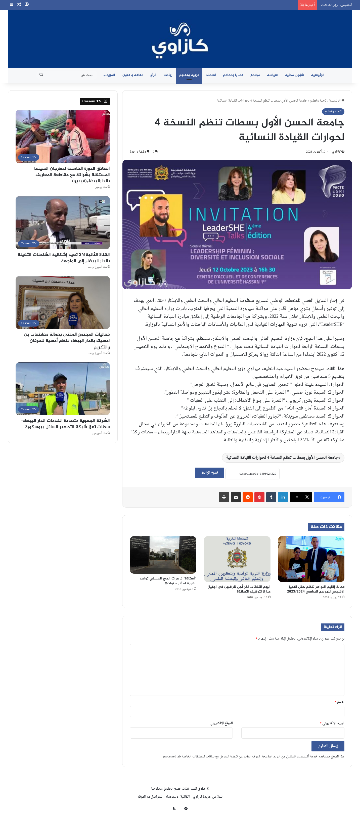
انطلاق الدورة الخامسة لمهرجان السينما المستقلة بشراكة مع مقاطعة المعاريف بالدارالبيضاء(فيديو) (72, 175)
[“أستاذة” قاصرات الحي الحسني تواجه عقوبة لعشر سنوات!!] (163, 555)
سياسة (272, 75)
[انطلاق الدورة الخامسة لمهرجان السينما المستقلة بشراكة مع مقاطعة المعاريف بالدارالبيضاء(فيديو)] (63, 136)
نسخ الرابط (209, 472)
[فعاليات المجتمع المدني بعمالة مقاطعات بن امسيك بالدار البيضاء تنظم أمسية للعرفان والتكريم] (63, 302)
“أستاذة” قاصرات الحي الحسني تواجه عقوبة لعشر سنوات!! (168, 581)
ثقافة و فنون (132, 75)
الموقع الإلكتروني (221, 723)
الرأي (153, 75)
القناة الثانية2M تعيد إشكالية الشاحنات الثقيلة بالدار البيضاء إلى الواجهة (64, 258)
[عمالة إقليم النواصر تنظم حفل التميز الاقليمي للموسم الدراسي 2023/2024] (311, 559)
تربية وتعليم (189, 75)
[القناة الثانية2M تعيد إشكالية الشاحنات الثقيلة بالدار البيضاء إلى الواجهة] (63, 222)
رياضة (168, 75)
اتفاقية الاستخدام (177, 797)
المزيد (110, 75)
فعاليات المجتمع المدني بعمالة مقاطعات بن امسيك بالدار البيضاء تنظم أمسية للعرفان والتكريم (67, 341)
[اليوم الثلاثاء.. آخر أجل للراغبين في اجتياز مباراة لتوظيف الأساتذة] (237, 559)
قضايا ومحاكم (233, 75)
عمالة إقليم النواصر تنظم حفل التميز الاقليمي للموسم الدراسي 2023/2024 (315, 589)
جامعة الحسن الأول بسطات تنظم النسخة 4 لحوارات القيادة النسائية (282, 458)
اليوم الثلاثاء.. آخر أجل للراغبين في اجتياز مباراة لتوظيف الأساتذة (239, 589)
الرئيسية (317, 75)
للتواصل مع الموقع (150, 797)
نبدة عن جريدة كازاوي (207, 797)
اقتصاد (211, 75)
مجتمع (255, 75)
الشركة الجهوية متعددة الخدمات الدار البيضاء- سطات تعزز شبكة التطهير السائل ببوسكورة (65, 424)
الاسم (340, 702)
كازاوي (336, 152)
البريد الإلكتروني (332, 723)
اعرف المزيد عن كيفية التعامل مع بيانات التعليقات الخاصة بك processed (211, 756)
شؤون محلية (294, 75)
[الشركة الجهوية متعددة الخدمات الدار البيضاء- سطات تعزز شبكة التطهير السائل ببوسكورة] (63, 388)
